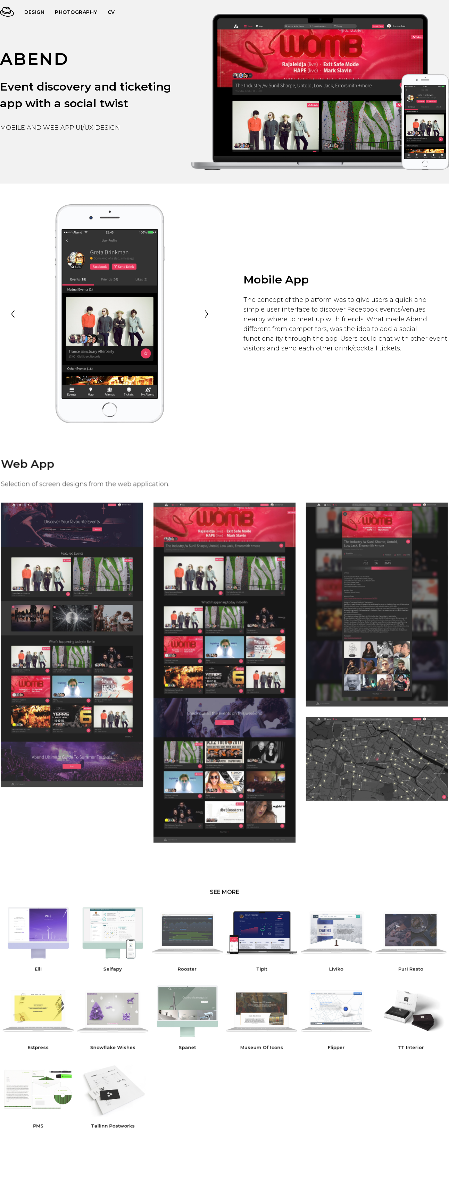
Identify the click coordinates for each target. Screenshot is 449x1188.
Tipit (260, 970)
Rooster (188, 970)
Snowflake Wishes (116, 1046)
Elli (44, 970)
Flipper (333, 1046)
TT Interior (405, 1046)
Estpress (44, 1046)
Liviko (333, 970)
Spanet (188, 1046)
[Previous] (12, 314)
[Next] (206, 314)
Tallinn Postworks (116, 1122)
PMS (44, 1122)
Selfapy (116, 970)
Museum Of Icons (261, 1046)
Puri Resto (405, 970)
